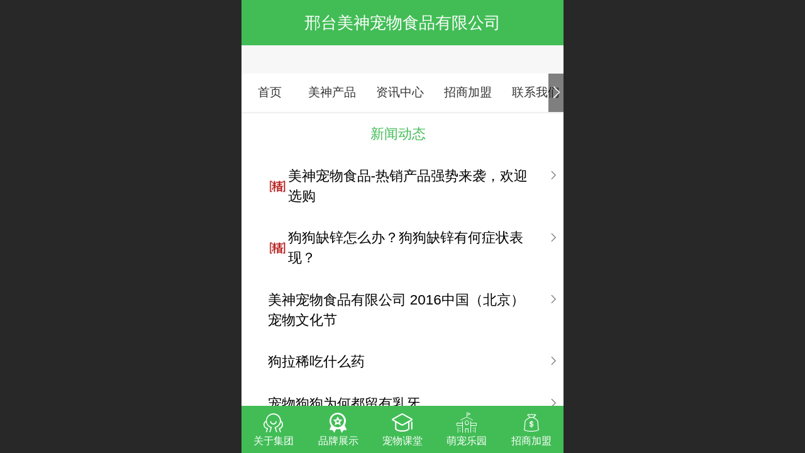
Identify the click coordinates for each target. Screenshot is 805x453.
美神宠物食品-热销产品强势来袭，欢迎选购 (408, 186)
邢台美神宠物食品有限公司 (402, 22)
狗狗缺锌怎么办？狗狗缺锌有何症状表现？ (405, 248)
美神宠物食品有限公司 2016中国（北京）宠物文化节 (396, 310)
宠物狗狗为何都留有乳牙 (344, 403)
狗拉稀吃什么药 (316, 361)
